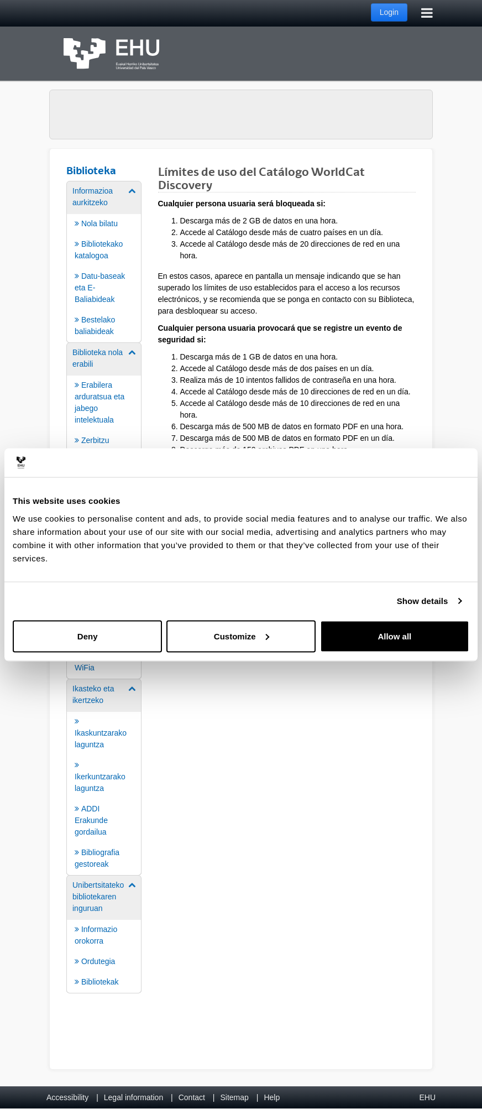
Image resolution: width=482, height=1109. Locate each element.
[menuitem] (104, 261)
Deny (87, 636)
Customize (241, 636)
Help (272, 1097)
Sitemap (235, 1097)
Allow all (394, 636)
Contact (192, 1097)
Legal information (133, 1097)
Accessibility (67, 1097)
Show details (422, 601)
